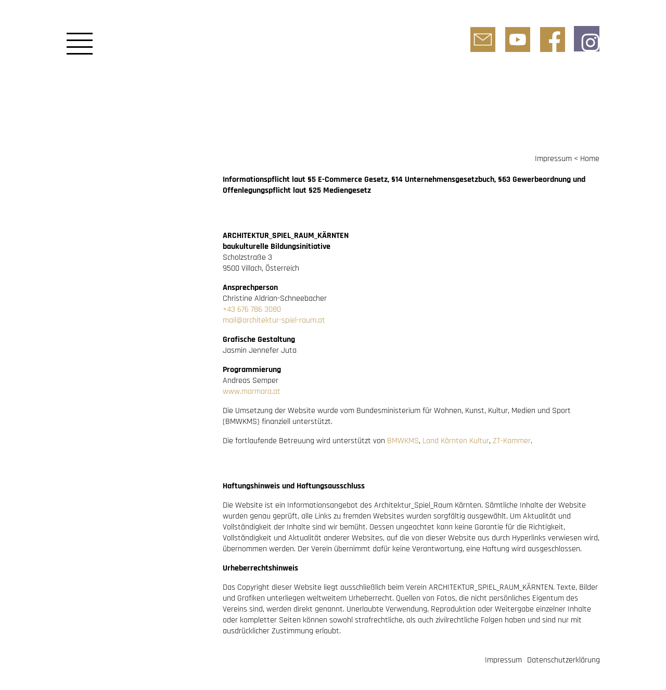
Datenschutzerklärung (563, 660)
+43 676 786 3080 (252, 309)
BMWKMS (403, 440)
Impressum (553, 158)
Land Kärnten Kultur (455, 440)
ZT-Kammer (512, 440)
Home (589, 158)
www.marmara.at (251, 391)
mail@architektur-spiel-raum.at (274, 320)
